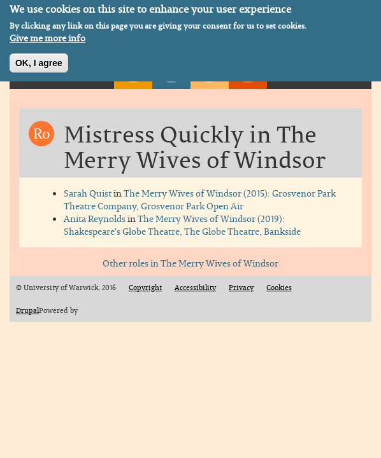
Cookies (279, 287)
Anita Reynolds (95, 218)
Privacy (241, 287)
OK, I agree (38, 60)
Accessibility (195, 287)
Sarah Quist (87, 193)
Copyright (145, 287)
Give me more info (47, 35)
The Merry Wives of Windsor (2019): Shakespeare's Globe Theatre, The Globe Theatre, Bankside (182, 225)
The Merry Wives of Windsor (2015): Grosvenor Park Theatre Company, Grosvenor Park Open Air (200, 199)
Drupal (27, 310)
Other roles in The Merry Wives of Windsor (190, 263)
